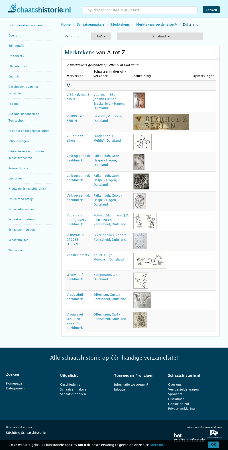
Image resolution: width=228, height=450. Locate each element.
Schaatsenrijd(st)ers (22, 229)
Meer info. (158, 445)
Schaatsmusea (18, 240)
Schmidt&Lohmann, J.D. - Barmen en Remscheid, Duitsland (111, 220)
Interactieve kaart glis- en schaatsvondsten (26, 155)
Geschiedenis (70, 384)
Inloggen (121, 389)
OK (213, 444)
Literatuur (15, 178)
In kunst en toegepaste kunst (28, 130)
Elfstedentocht (18, 66)
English (13, 76)
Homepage (14, 383)
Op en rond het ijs (21, 199)
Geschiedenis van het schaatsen (23, 90)
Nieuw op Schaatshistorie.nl (27, 188)
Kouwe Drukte (18, 168)
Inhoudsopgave (19, 141)
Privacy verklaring (181, 408)
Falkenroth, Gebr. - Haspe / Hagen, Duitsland (108, 160)
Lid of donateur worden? (25, 25)
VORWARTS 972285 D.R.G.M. (75, 239)
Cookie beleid (178, 404)
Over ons (14, 35)
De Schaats (16, 56)
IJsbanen (14, 103)
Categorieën (15, 388)
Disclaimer (176, 399)
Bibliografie (16, 45)
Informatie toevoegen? (131, 384)
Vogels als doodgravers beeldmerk (76, 220)
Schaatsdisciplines (21, 209)
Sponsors (175, 394)
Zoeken (211, 10)
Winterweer (16, 250)
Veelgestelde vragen (183, 389)
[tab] (27, 375)
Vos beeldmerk (78, 255)
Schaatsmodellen (73, 394)
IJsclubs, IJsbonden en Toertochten (23, 117)
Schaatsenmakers (21, 219)
